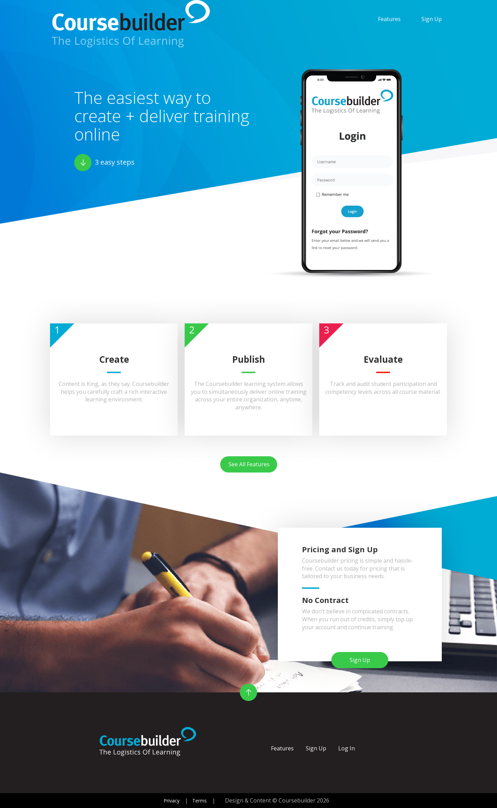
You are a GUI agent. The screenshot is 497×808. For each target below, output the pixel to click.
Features (389, 19)
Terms (199, 800)
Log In (346, 748)
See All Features (249, 464)
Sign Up (431, 19)
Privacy (171, 800)
